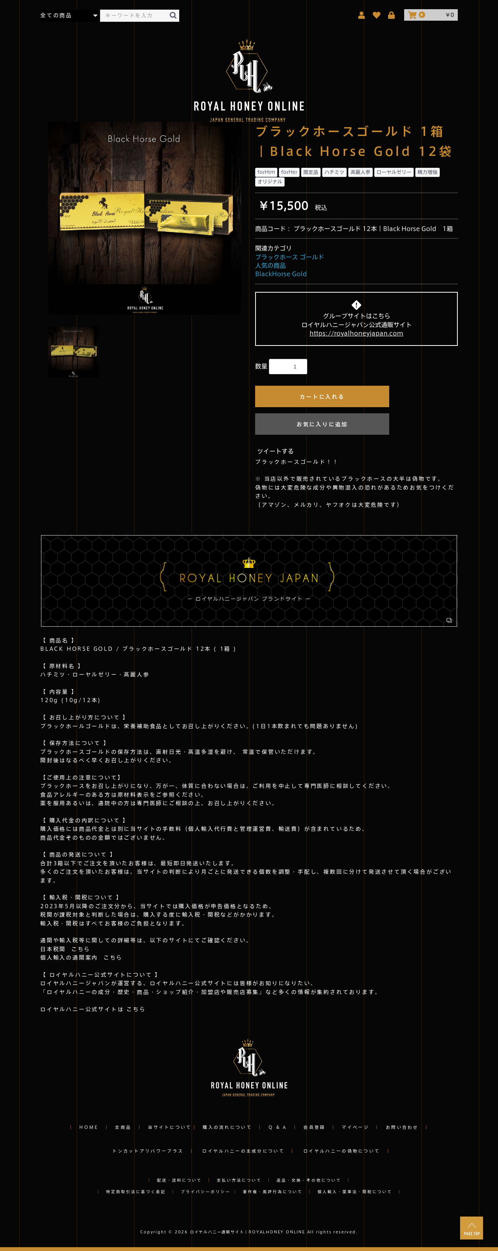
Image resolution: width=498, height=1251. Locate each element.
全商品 (123, 1127)
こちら (78, 949)
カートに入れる (322, 397)
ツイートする (275, 451)
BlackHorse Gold (281, 274)
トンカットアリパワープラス (147, 1151)
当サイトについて (170, 1127)
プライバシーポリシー (207, 1192)
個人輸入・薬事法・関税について (355, 1192)
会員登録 (314, 1127)
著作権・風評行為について (273, 1192)
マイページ (355, 1127)
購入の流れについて (227, 1127)
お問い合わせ (402, 1127)
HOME (88, 1127)
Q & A (278, 1127)
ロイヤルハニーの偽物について (341, 1151)
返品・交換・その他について (309, 1180)
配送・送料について (179, 1180)
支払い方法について (239, 1180)
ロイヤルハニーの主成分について (243, 1151)
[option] (144, 218)
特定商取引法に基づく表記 (136, 1192)
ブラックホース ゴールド (289, 257)
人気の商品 (270, 265)
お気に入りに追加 (322, 424)
